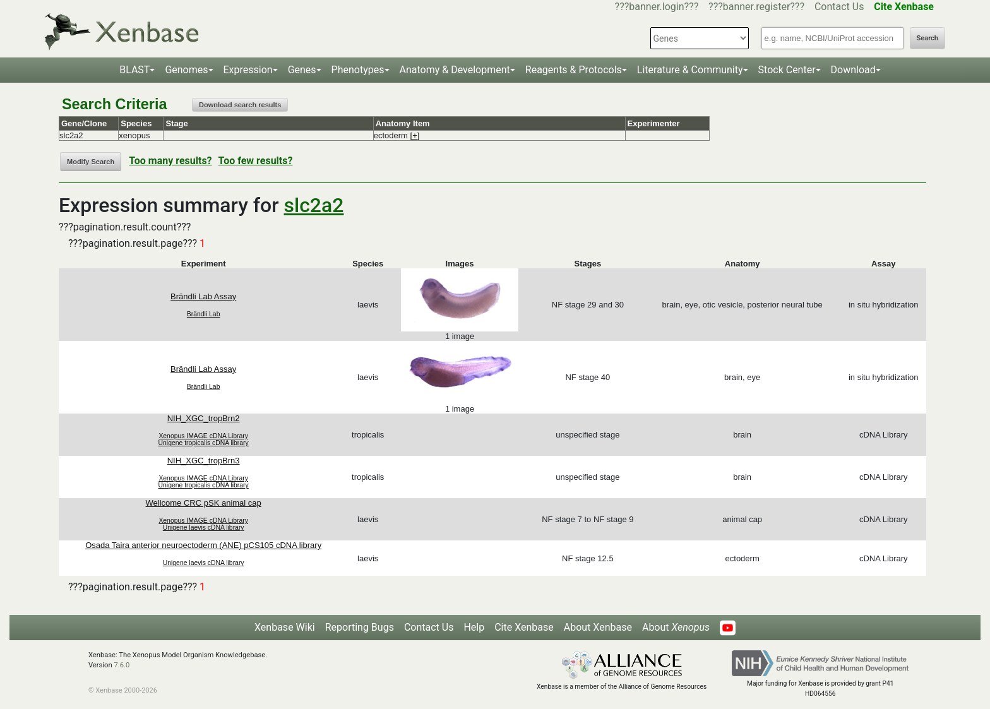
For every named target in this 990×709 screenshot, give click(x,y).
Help (473, 627)
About (676, 627)
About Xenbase (598, 627)
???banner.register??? (756, 7)
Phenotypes (358, 70)
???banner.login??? (657, 7)
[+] (415, 135)
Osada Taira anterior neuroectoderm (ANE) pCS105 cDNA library (203, 545)
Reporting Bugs (359, 627)
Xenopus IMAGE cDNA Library (203, 435)
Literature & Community (690, 70)
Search (927, 38)
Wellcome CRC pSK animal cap (203, 503)
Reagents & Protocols (573, 70)
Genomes (186, 70)
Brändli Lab (203, 314)
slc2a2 (314, 205)
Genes (302, 70)
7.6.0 (121, 665)
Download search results (240, 105)
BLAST (134, 70)
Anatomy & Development (455, 70)
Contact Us (839, 7)
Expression (248, 70)
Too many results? (170, 161)
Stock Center (787, 70)
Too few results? (255, 161)
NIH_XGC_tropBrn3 (203, 460)
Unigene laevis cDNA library (203, 527)
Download (853, 70)
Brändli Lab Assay (203, 296)
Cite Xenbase (524, 627)
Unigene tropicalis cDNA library (203, 442)
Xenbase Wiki (284, 627)
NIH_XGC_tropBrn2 (203, 418)
